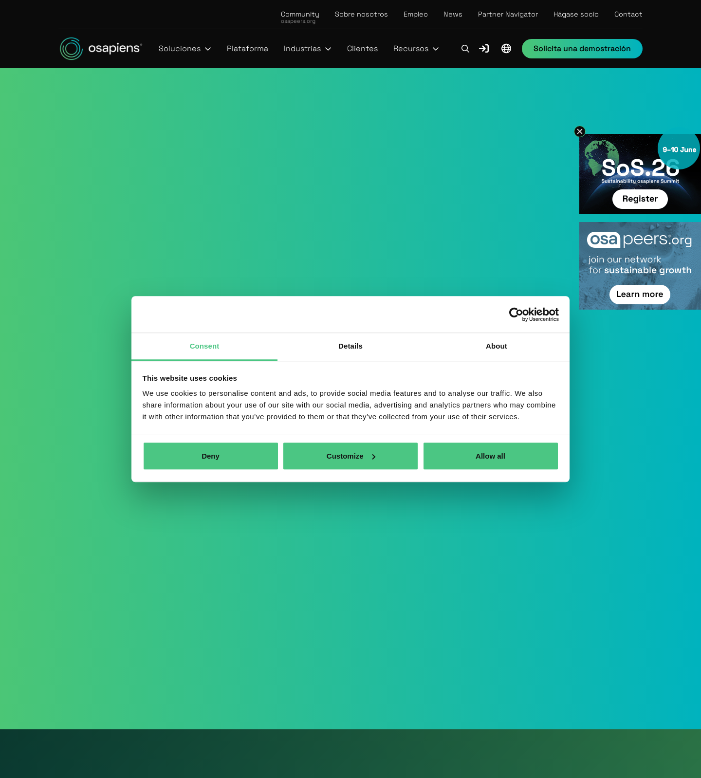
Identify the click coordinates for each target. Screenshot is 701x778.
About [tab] (496, 346)
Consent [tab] (205, 346)
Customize (351, 456)
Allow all (490, 456)
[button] (185, 48)
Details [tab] (350, 346)
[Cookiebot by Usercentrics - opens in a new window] (516, 314)
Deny (211, 456)
